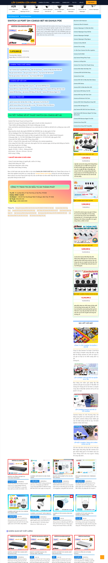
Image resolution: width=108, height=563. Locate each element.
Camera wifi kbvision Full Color (82, 98)
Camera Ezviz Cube (79, 76)
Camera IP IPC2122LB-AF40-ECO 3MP (62, 514)
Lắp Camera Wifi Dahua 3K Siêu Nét (31, 92)
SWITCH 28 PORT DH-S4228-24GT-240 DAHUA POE (62, 552)
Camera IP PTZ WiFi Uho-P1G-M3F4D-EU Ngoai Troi (85, 514)
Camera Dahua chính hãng (43, 174)
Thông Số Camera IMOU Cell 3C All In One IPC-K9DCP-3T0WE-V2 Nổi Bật (34, 208)
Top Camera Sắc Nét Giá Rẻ (46, 73)
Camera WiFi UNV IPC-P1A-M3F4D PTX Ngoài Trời (18, 512)
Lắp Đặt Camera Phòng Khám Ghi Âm (86, 294)
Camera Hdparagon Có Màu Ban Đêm (83, 28)
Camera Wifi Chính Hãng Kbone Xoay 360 (84, 102)
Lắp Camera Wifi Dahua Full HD (82, 91)
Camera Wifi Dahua (79, 83)
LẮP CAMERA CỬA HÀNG (23, 2)
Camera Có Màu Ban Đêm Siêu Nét (52, 70)
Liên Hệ (81, 2)
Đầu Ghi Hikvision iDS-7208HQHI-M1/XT (86, 476)
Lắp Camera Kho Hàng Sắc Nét (84, 154)
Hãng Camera (55, 2)
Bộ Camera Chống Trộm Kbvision (45, 105)
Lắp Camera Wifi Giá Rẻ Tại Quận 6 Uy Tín (86, 378)
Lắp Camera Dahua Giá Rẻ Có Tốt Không (85, 410)
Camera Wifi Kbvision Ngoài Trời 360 (83, 119)
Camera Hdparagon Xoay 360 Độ (82, 32)
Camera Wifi (65, 2)
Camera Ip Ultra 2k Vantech (81, 24)
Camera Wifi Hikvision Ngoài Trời (51, 92)
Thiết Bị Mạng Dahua (25, 16)
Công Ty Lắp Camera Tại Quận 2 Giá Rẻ (85, 346)
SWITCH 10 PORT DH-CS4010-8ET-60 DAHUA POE (35, 20)
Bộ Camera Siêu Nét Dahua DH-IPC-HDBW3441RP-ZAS (52, 213)
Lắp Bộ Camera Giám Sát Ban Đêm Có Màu (20, 102)
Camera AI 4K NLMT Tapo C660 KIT (40, 513)
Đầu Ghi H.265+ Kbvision (80, 21)
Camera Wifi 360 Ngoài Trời (81, 106)
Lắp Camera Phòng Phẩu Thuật (82, 58)
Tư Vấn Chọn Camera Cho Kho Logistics (84, 50)
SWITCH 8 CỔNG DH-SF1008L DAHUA (82, 552)
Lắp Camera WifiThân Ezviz (42, 86)
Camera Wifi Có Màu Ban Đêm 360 (83, 87)
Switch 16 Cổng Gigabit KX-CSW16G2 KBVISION (16, 477)
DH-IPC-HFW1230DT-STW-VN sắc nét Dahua (63, 476)
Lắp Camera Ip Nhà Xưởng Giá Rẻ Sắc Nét (25, 213)
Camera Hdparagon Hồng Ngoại (82, 39)
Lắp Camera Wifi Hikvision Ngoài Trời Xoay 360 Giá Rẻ (85, 114)
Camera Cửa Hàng (44, 2)
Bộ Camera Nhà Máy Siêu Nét (83, 245)
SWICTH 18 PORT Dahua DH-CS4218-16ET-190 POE (38, 552)
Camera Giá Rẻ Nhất (79, 54)
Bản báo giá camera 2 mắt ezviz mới (18, 76)
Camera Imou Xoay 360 (80, 122)
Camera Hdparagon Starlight (81, 35)
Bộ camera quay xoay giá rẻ (83, 200)
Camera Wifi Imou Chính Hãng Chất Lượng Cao (21, 86)
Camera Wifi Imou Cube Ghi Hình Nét (19, 89)
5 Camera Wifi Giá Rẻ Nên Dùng (82, 72)
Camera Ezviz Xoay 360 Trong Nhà (83, 126)
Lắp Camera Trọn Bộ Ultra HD (41, 102)
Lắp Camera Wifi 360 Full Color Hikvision (84, 109)
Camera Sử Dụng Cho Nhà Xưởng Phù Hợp (23, 210)
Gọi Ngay (91, 2)
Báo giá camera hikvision (15, 73)
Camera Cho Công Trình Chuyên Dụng (84, 65)
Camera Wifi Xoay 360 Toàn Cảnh (56, 89)
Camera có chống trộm (80, 61)
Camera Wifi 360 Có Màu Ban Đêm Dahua (85, 80)
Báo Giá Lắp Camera (36, 70)
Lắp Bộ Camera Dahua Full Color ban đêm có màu (22, 105)
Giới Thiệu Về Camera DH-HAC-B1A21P (47, 210)
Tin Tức (74, 2)
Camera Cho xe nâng (79, 46)
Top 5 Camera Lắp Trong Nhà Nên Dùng (19, 70)
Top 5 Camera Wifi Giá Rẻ (36, 76)
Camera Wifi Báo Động (15, 92)
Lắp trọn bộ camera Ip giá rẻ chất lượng (19, 108)
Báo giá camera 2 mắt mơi (31, 73)
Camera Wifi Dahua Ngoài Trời (38, 89)
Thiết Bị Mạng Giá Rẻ (13, 16)
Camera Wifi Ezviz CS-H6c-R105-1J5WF (40, 476)
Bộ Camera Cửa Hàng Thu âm (37, 215)
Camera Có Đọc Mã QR (80, 43)
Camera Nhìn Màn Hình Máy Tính (82, 69)
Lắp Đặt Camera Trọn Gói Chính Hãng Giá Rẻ (86, 443)
